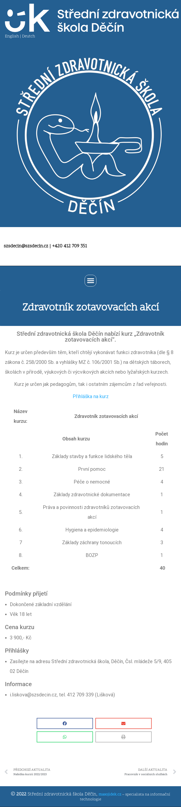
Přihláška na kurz (91, 396)
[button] (91, 281)
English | (13, 36)
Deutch (28, 36)
